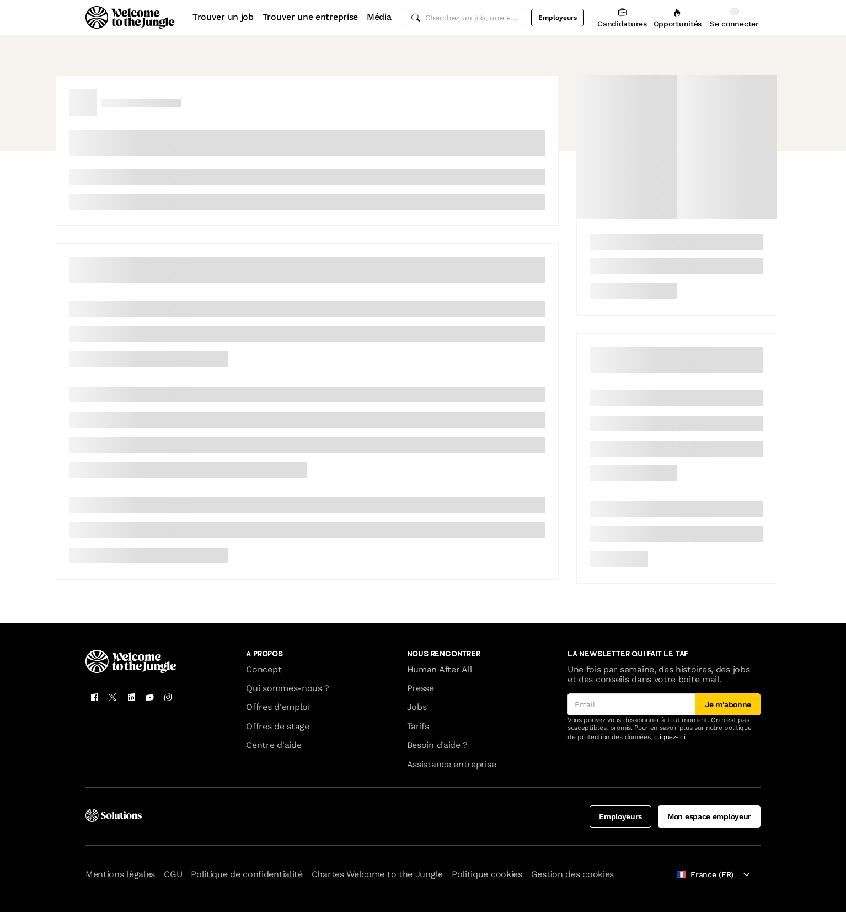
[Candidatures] (621, 17)
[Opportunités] (678, 17)
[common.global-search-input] (465, 17)
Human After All (440, 669)
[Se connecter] (734, 17)
